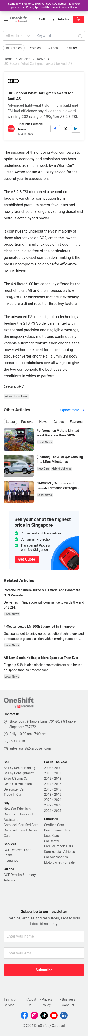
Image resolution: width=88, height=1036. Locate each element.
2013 (57, 778)
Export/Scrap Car (16, 778)
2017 (57, 789)
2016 (47, 789)
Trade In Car (12, 794)
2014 (47, 784)
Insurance (11, 860)
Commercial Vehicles (59, 851)
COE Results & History (20, 875)
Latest (10, 422)
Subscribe (43, 970)
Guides (53, 48)
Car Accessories (56, 857)
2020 (47, 800)
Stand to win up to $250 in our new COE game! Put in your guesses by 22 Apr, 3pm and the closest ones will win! (44, 5)
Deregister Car (14, 789)
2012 (47, 778)
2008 (47, 768)
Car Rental (51, 841)
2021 (57, 800)
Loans (8, 855)
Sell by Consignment (19, 773)
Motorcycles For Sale (59, 862)
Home (8, 59)
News (41, 59)
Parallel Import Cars (58, 846)
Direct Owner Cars (57, 830)
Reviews (35, 48)
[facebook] (55, 128)
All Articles (18, 36)
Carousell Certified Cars (21, 825)
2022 (47, 805)
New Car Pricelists (17, 809)
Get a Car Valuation (18, 784)
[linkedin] (75, 129)
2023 (57, 805)
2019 (57, 794)
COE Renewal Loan (17, 850)
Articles (25, 59)
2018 (47, 794)
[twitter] (65, 128)
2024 (47, 811)
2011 (57, 773)
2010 (47, 773)
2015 (57, 784)
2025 (57, 811)
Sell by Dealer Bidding (19, 768)
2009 (57, 768)
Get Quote (26, 559)
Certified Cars (54, 825)
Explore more (72, 410)
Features (71, 48)
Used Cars (51, 835)
